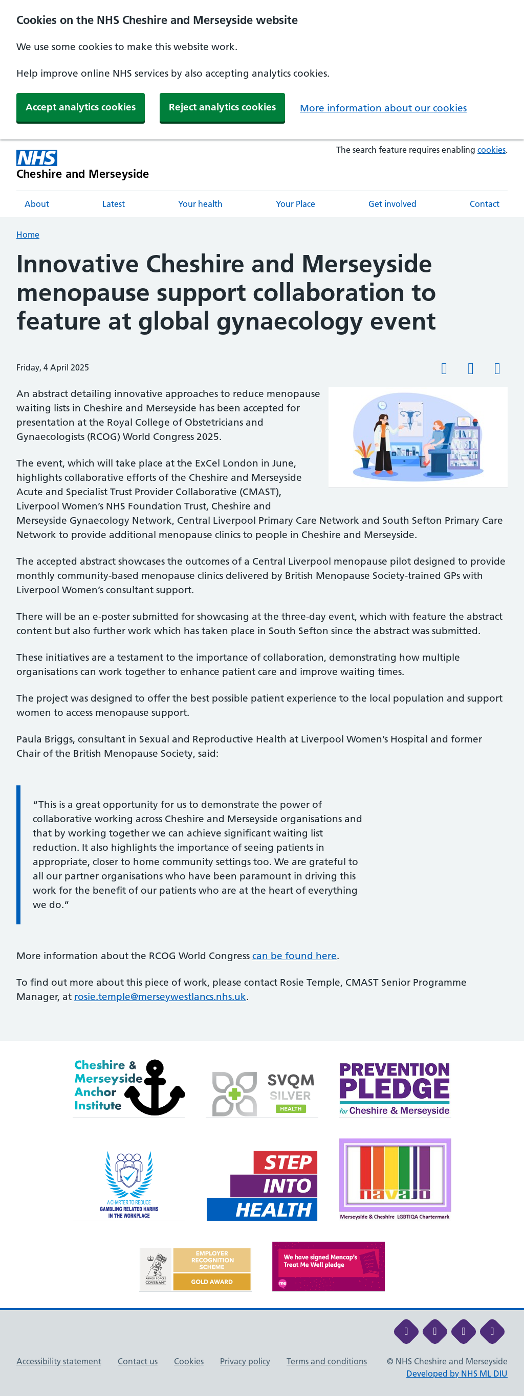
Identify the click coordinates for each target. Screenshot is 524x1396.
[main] (262, 645)
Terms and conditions (327, 1361)
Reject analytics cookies (222, 107)
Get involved (392, 204)
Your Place (295, 204)
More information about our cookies (383, 108)
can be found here (294, 956)
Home (27, 234)
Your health (200, 204)
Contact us (138, 1361)
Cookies (189, 1361)
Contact (484, 204)
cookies (491, 150)
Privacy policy (245, 1361)
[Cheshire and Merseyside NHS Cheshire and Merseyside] (82, 165)
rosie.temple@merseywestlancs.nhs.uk (160, 997)
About (37, 204)
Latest (113, 204)
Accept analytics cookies (81, 107)
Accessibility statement (58, 1361)
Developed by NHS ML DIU (457, 1373)
